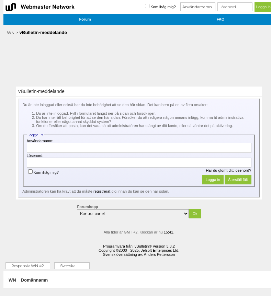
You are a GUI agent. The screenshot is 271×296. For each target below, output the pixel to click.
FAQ (221, 19)
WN (10, 32)
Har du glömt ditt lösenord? (228, 170)
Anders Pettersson (159, 254)
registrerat (102, 191)
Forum (85, 19)
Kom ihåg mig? (43, 172)
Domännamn (34, 280)
